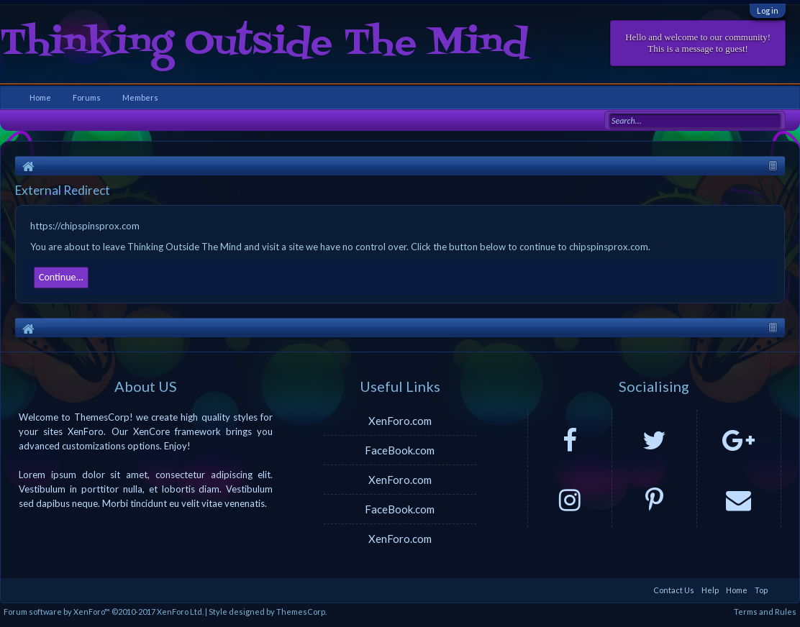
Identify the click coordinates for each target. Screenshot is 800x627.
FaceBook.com (400, 450)
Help (710, 590)
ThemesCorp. (301, 611)
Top (761, 590)
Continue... (61, 277)
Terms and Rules (765, 611)
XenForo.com (400, 420)
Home (40, 97)
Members (140, 97)
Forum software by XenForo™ (104, 611)
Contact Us (673, 590)
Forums (87, 97)
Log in (767, 10)
